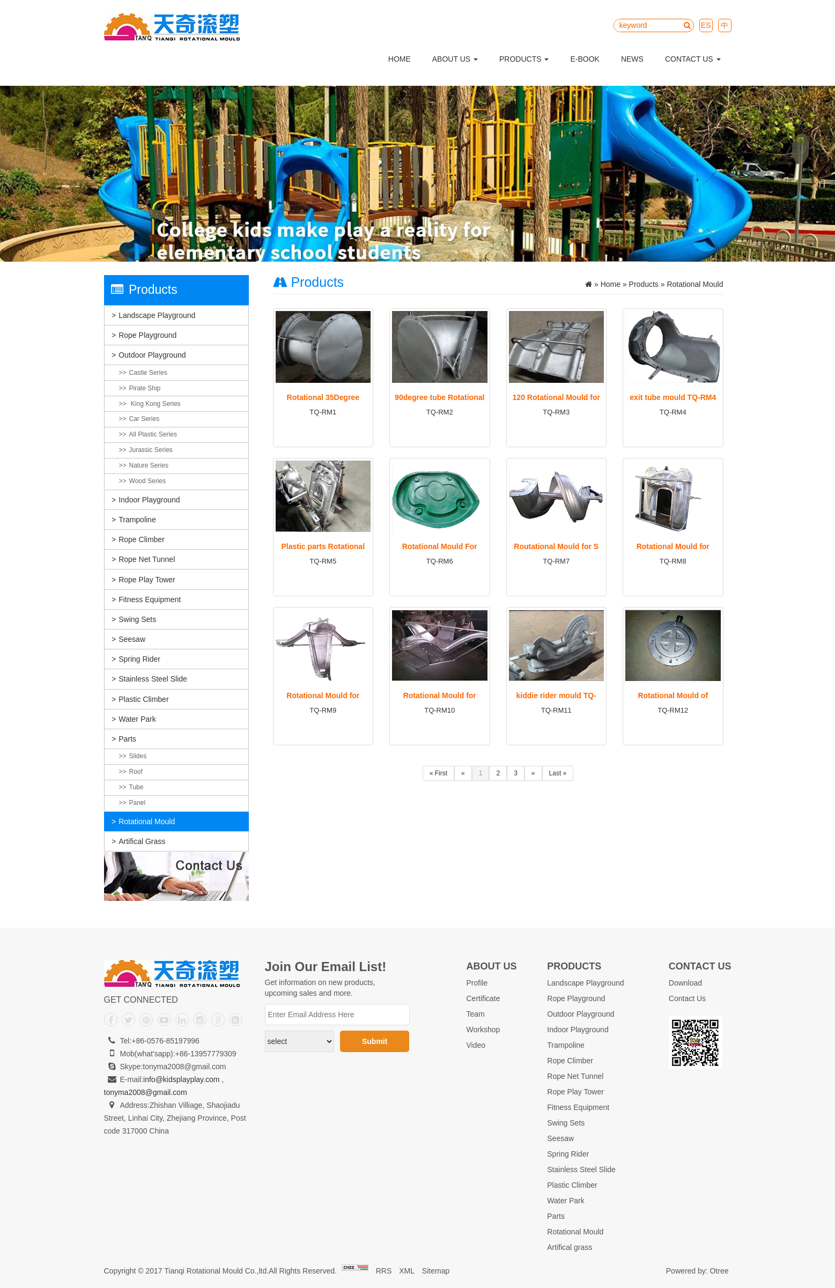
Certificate (483, 998)
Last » (558, 773)
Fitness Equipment (150, 599)
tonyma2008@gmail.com (145, 1092)
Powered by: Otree (697, 1271)
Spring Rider (139, 659)
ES (706, 25)
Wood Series (147, 481)
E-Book (584, 59)
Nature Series (148, 465)
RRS (384, 1271)
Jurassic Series (151, 450)
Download (685, 983)
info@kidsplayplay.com (181, 1079)
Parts (127, 739)
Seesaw (132, 639)
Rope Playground (147, 335)
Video (476, 1045)
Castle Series (148, 372)
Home (399, 59)
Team (476, 1014)
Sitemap (435, 1271)
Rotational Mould (147, 821)
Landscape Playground (157, 315)
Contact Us (693, 59)
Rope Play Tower (147, 579)
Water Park (137, 719)
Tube (136, 787)
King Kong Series (155, 404)
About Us (455, 59)
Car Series (144, 419)
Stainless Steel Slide (153, 679)
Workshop (483, 1029)
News (632, 59)
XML (407, 1271)
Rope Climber (142, 539)
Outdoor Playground (152, 355)
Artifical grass (142, 841)
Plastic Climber (143, 699)
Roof (136, 771)
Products (524, 59)
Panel (137, 802)
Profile (477, 983)
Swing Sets (137, 619)
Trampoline (137, 519)
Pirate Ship (145, 388)
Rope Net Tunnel (147, 559)
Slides (138, 756)
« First (438, 773)
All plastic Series (153, 434)
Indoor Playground (149, 499)
